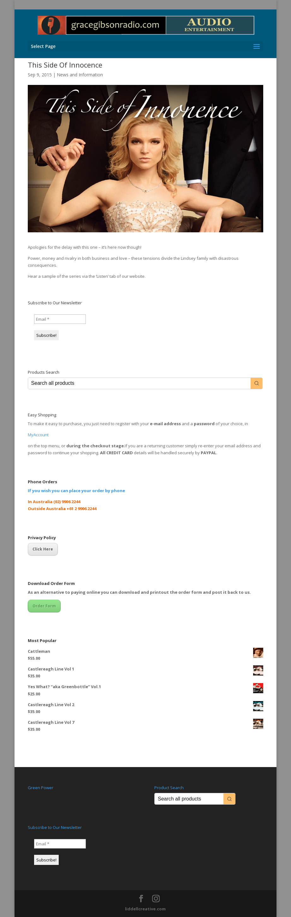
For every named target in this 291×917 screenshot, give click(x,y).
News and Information (80, 75)
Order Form (44, 606)
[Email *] (60, 319)
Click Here (43, 549)
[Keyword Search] (139, 383)
